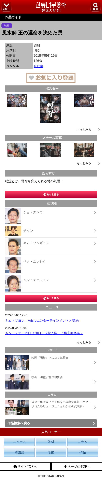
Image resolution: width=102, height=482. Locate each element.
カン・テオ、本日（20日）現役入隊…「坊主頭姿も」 (44, 333)
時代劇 (38, 66)
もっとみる (84, 129)
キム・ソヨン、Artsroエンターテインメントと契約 (42, 320)
